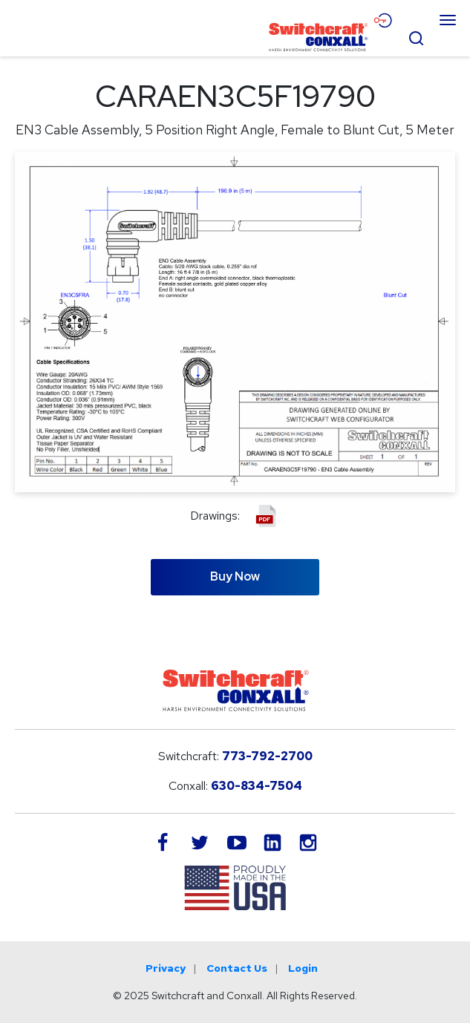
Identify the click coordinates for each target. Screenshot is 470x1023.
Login (303, 968)
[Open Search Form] (416, 36)
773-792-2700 (267, 756)
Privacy (166, 968)
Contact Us (236, 968)
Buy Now (235, 576)
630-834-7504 (256, 786)
